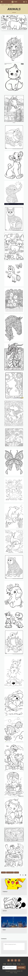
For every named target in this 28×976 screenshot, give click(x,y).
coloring (16, 872)
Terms (11, 972)
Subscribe (21, 967)
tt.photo (6, 4)
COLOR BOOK (10, 872)
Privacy (15, 972)
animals (3, 872)
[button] (1, 1)
